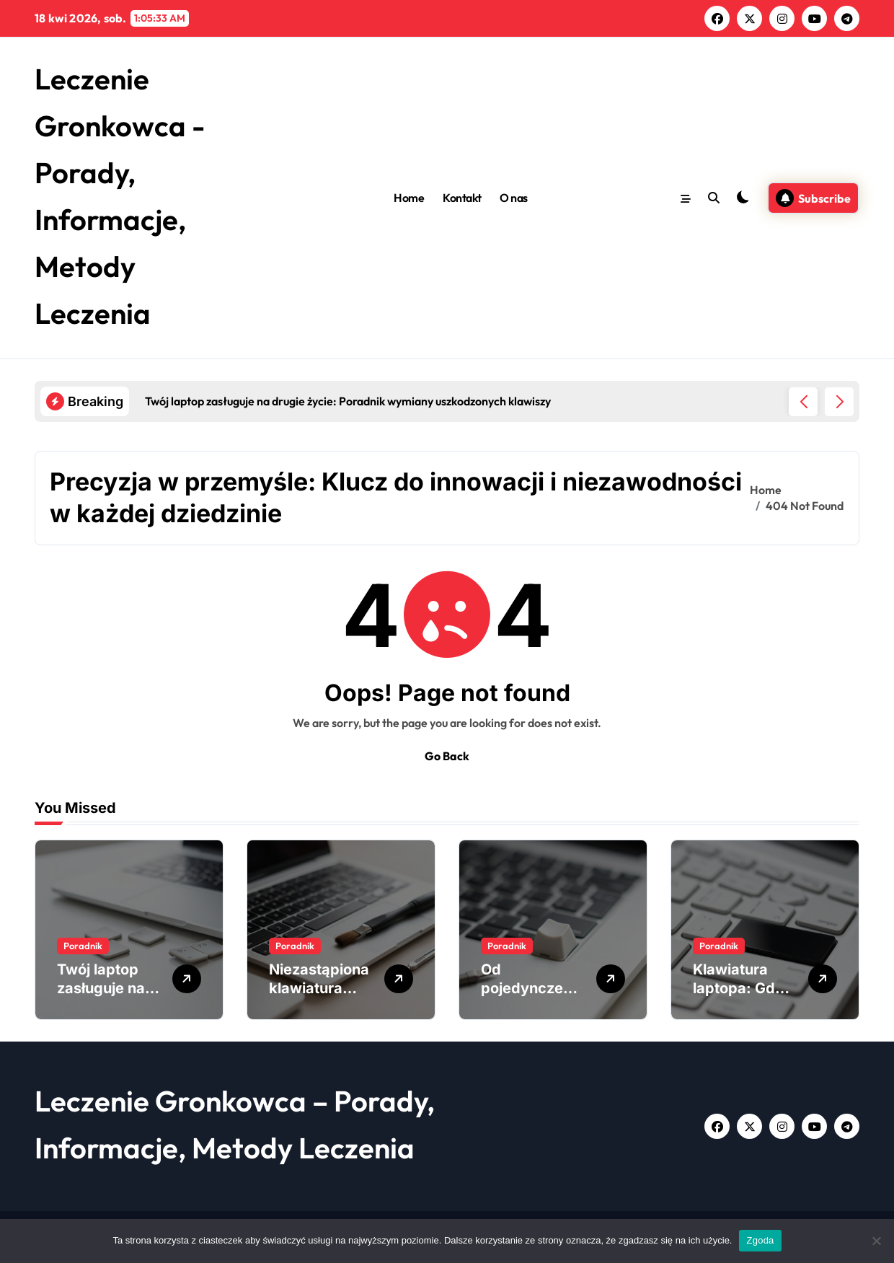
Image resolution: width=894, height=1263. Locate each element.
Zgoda (760, 1240)
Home (409, 197)
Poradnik (82, 945)
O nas (514, 197)
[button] (839, 401)
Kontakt (462, 197)
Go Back (447, 756)
